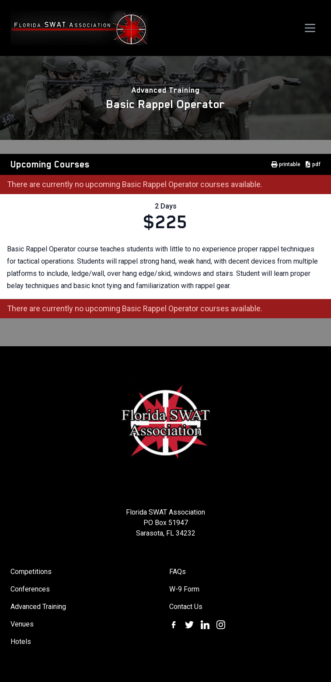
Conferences (30, 589)
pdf (313, 164)
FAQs (177, 571)
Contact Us (185, 606)
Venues (22, 624)
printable (285, 164)
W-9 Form (184, 589)
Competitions (31, 571)
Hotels (20, 641)
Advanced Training (166, 90)
